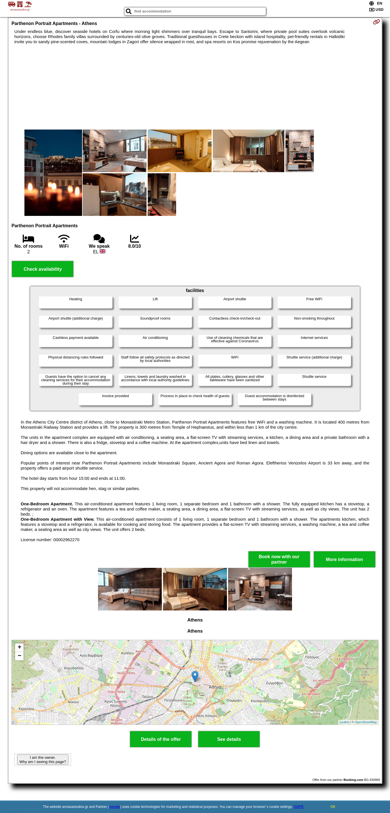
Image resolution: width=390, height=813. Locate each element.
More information (344, 559)
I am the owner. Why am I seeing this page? (42, 759)
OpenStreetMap (366, 722)
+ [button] (19, 647)
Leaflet (344, 722)
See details (229, 739)
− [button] (19, 656)
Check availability (43, 269)
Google (114, 807)
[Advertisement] (194, 87)
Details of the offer (161, 739)
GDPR (299, 807)
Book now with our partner (279, 559)
